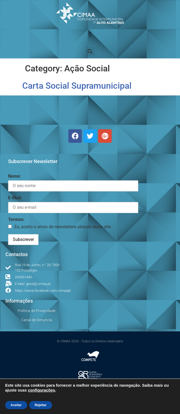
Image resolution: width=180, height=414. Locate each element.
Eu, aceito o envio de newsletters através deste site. (63, 226)
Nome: (14, 176)
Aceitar (16, 405)
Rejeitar (41, 405)
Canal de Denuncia (36, 320)
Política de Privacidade (37, 311)
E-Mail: (15, 197)
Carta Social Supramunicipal (76, 86)
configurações (41, 390)
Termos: (16, 219)
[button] (89, 34)
